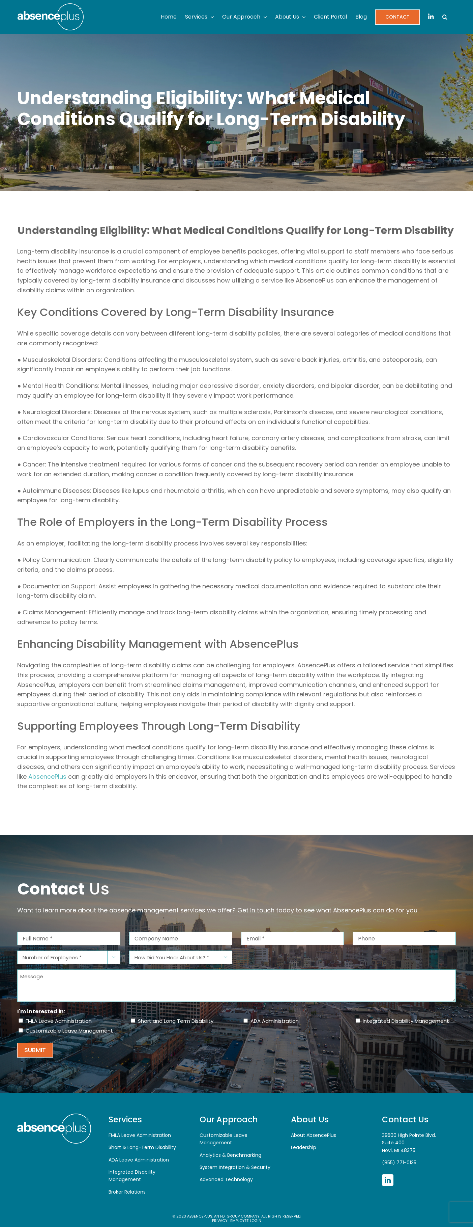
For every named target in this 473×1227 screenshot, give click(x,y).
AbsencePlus (47, 776)
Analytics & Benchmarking (230, 1155)
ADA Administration (274, 1020)
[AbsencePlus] (54, 1116)
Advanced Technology (226, 1179)
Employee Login (245, 1220)
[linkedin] (387, 1180)
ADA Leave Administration (139, 1159)
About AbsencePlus (313, 1135)
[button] (444, 17)
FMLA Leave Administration (59, 1020)
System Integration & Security (235, 1167)
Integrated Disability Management (406, 1020)
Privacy (220, 1220)
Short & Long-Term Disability (142, 1147)
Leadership (303, 1147)
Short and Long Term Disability (175, 1020)
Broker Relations (127, 1192)
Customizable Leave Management (69, 1030)
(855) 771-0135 (399, 1162)
